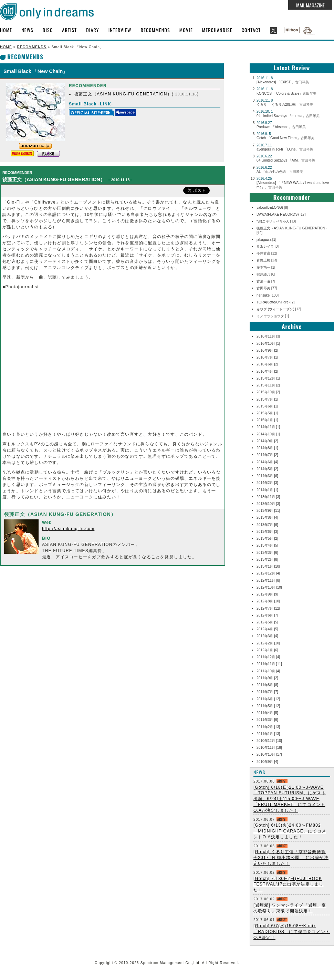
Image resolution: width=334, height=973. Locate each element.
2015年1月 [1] (267, 420)
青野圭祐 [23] (267, 260)
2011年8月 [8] (267, 685)
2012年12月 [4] (268, 573)
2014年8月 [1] (267, 448)
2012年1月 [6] (267, 650)
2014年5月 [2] (267, 469)
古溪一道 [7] (266, 281)
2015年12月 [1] (268, 378)
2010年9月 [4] (267, 762)
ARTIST (69, 29)
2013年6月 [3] (267, 532)
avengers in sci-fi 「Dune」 (285, 149)
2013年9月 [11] (268, 511)
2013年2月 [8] (267, 559)
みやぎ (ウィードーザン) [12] (279, 309)
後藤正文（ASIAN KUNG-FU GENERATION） (123, 94)
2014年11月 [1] (268, 427)
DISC (48, 29)
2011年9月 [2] (267, 678)
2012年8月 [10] (268, 601)
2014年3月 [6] (267, 476)
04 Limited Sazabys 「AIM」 (286, 160)
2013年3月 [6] (267, 553)
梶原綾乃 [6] (266, 274)
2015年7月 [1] (267, 399)
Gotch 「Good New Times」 (285, 138)
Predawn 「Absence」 (281, 127)
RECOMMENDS (155, 29)
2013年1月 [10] (268, 566)
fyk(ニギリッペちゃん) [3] (276, 221)
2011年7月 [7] (267, 692)
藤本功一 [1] (266, 267)
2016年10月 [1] (268, 343)
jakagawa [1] (266, 239)
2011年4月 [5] (267, 713)
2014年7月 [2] (267, 455)
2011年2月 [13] (268, 727)
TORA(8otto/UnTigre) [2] (275, 302)
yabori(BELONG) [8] (272, 207)
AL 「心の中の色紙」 (280, 172)
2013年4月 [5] (267, 545)
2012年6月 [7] (267, 615)
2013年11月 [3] (268, 497)
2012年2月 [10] (268, 643)
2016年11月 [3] (268, 336)
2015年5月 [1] (267, 413)
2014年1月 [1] (267, 490)
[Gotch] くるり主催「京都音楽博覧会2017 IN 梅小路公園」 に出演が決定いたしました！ (290, 857)
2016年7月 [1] (267, 357)
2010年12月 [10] (269, 741)
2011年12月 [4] (268, 657)
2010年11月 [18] (269, 747)
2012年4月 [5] (267, 629)
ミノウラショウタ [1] (273, 316)
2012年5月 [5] (267, 622)
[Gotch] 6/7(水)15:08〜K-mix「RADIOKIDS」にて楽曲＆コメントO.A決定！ (291, 931)
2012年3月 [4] (267, 636)
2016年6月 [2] (267, 364)
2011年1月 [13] (268, 734)
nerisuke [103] (268, 295)
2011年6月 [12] (268, 699)
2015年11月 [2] (268, 385)
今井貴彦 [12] (267, 253)
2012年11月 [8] (268, 580)
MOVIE (186, 29)
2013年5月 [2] (267, 538)
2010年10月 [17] (269, 754)
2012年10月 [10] (269, 587)
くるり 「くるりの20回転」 (285, 104)
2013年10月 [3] (268, 504)
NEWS (27, 29)
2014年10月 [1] (268, 434)
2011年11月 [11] (269, 664)
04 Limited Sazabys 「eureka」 (288, 116)
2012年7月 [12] (268, 608)
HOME (6, 29)
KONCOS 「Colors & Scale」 (286, 93)
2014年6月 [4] (267, 462)
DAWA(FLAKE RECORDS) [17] (281, 214)
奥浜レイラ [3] (268, 246)
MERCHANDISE (217, 29)
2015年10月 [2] (268, 392)
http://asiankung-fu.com (68, 528)
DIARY (92, 29)
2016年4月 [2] (267, 371)
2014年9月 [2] (267, 441)
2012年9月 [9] (267, 594)
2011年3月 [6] (267, 720)
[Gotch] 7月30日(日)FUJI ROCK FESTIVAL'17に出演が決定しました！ (288, 884)
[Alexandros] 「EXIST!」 (283, 82)
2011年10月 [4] (268, 671)
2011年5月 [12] (268, 706)
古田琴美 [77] (267, 288)
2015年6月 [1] (267, 406)
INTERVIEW (120, 29)
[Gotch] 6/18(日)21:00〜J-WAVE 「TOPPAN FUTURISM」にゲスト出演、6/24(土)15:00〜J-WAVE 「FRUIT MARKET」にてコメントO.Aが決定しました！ (289, 799)
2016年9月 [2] (267, 350)
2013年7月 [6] (267, 525)
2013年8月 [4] (267, 517)
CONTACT (251, 29)
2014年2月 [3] (267, 483)
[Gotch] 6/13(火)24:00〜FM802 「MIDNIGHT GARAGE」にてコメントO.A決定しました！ (289, 831)
